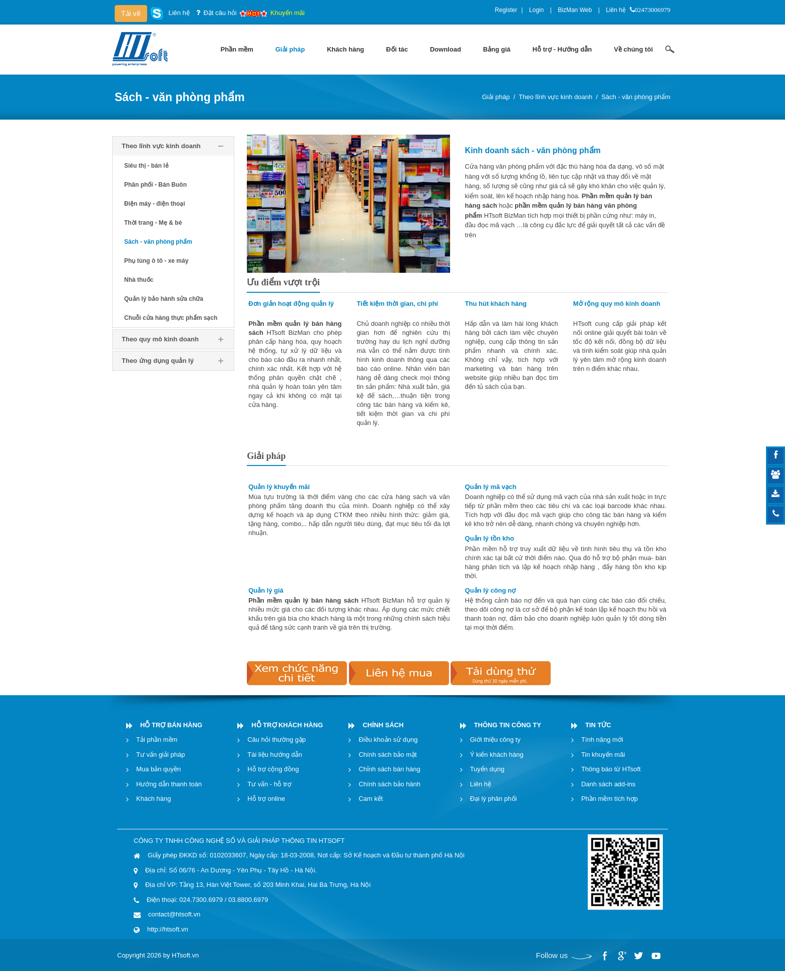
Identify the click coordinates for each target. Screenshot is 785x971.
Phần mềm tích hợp (609, 798)
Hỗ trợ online (266, 798)
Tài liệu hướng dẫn (274, 754)
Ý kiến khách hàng (497, 754)
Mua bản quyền (158, 769)
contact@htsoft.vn (174, 914)
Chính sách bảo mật (387, 754)
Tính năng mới (602, 739)
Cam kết (370, 798)
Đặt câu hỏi (219, 13)
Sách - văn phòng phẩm (635, 97)
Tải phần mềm (156, 739)
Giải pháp (496, 97)
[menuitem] (237, 50)
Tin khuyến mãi (603, 754)
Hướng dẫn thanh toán (169, 784)
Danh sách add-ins (608, 784)
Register (506, 10)
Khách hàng (153, 798)
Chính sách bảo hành (389, 784)
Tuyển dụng (487, 769)
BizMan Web (575, 10)
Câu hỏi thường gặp (276, 739)
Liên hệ (616, 10)
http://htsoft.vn (167, 929)
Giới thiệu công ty (495, 739)
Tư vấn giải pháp (160, 754)
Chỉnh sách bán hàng (389, 769)
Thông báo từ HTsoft (611, 769)
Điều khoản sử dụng (388, 739)
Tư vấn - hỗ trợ (269, 784)
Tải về (131, 14)
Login (536, 10)
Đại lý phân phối (493, 798)
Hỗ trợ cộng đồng (273, 769)
